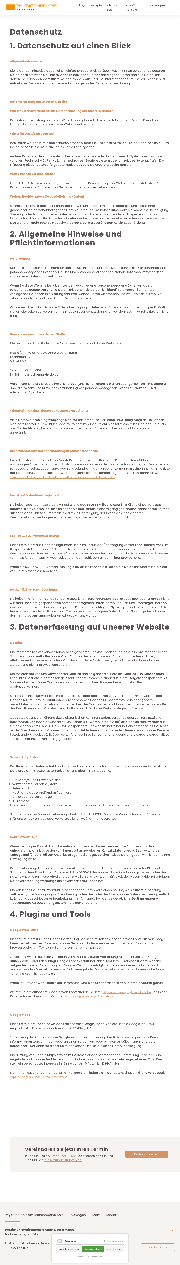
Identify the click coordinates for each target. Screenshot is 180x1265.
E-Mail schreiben (147, 1154)
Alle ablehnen (114, 1249)
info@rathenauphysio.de (63, 1160)
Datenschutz (83, 1256)
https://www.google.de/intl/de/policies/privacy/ (38, 1077)
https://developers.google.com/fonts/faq (127, 992)
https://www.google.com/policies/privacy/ (89, 996)
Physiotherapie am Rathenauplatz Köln (108, 5)
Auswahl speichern (68, 1249)
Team (111, 10)
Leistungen (156, 5)
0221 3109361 (68, 1156)
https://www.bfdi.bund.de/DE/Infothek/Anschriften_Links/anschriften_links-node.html (62, 477)
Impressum (97, 1256)
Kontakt (131, 10)
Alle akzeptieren (93, 1249)
